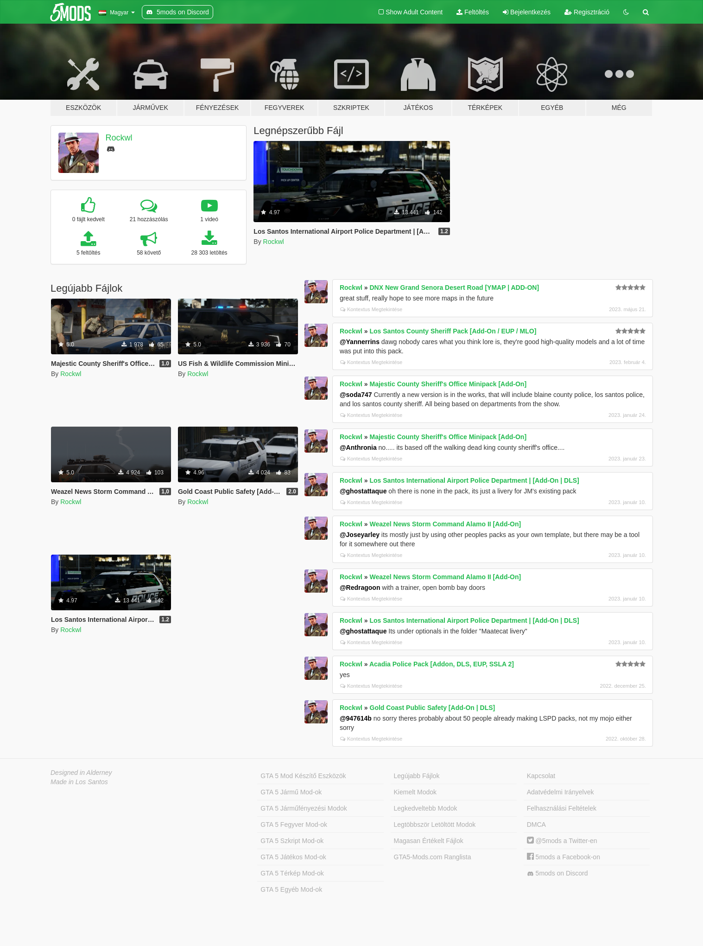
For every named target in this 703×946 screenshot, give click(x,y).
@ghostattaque (363, 491)
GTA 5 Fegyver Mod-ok (293, 824)
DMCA (536, 824)
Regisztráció (586, 12)
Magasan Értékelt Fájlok (428, 840)
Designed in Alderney (81, 772)
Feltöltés (472, 12)
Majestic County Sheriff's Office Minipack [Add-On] (448, 384)
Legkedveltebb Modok (425, 808)
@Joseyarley (360, 534)
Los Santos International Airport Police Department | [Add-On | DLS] (474, 480)
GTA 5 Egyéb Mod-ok (291, 889)
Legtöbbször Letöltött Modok (435, 824)
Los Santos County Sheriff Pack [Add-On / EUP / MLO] (453, 331)
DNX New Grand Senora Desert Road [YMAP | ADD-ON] (454, 287)
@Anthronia (358, 447)
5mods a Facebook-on (563, 857)
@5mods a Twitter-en (562, 841)
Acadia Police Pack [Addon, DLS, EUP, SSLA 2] (441, 664)
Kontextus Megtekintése (371, 309)
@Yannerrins (360, 341)
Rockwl (119, 137)
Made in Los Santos (79, 782)
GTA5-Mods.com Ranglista (432, 857)
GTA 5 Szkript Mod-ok (291, 840)
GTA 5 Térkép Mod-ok (291, 873)
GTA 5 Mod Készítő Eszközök (303, 776)
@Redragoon (360, 587)
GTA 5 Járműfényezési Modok (303, 808)
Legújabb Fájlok (417, 776)
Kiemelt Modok (415, 792)
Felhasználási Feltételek (561, 808)
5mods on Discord (557, 873)
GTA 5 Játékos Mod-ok (293, 857)
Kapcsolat (541, 776)
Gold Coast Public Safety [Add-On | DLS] (432, 707)
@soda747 (356, 394)
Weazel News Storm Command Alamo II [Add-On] (445, 524)
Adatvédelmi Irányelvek (560, 792)
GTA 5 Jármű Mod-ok (291, 792)
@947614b (356, 718)
